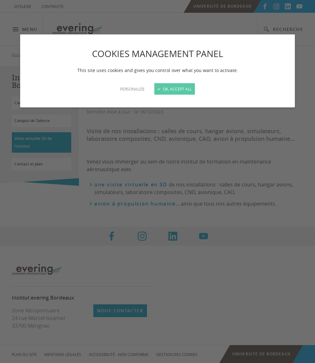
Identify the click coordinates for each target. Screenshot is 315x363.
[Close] (157, 181)
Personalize (132, 88)
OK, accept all (175, 88)
